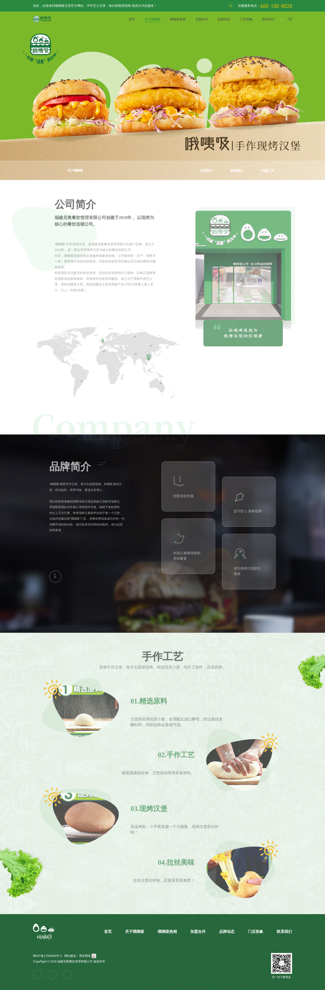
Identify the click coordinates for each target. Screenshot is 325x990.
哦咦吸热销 (178, 19)
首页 (132, 19)
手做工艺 (267, 171)
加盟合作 (201, 19)
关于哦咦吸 (152, 19)
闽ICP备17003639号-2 (47, 955)
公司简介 (206, 171)
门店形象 (246, 19)
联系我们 (268, 19)
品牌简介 (237, 171)
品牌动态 (224, 19)
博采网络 (85, 955)
